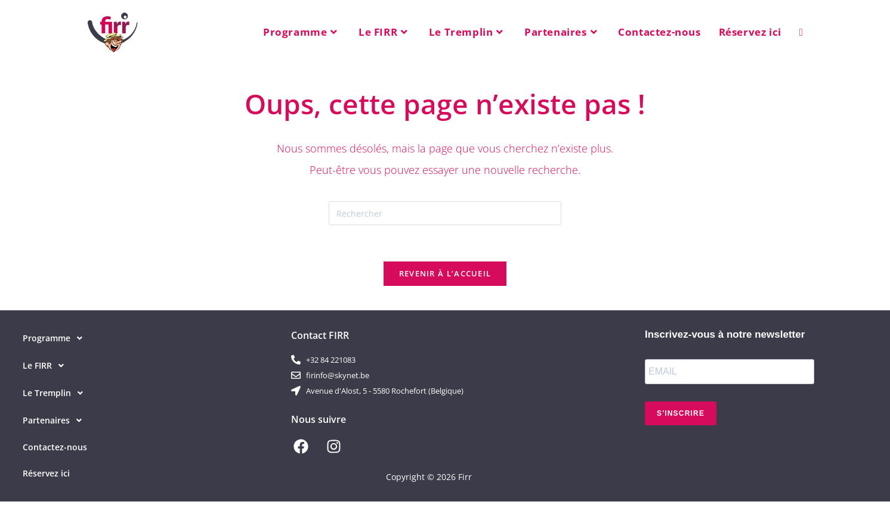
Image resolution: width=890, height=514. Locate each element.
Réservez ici (46, 473)
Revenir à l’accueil (445, 273)
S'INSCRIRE (680, 413)
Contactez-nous (55, 447)
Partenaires (55, 420)
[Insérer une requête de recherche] (445, 213)
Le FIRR (46, 365)
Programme (56, 338)
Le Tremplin (56, 393)
